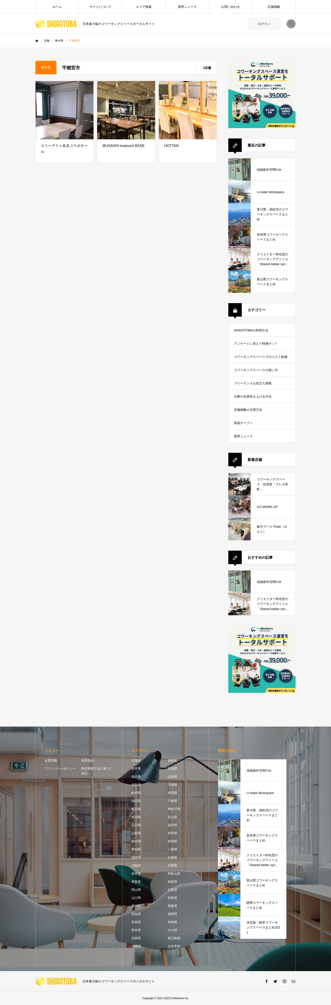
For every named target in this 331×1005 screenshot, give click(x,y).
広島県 (172, 889)
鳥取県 (136, 881)
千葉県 (172, 801)
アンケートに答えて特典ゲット (256, 343)
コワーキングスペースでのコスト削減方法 (260, 359)
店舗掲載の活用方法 (248, 410)
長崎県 (172, 922)
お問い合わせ (230, 7)
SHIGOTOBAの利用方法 (251, 330)
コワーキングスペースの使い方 (256, 370)
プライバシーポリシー (60, 768)
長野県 (172, 833)
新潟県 (136, 817)
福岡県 (172, 914)
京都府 (172, 857)
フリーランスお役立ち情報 (253, 383)
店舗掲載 (274, 7)
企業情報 (51, 760)
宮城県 (172, 768)
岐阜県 (136, 841)
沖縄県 (136, 946)
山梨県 (136, 833)
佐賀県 (136, 922)
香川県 (136, 906)
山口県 (136, 898)
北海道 (136, 760)
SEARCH (291, 23)
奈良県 (136, 873)
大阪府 (136, 865)
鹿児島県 (174, 938)
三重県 (172, 849)
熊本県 (136, 930)
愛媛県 (172, 906)
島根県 (172, 881)
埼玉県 (136, 801)
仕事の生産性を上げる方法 (253, 396)
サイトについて (100, 7)
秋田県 (136, 776)
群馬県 (172, 793)
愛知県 (136, 849)
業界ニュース (187, 7)
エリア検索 (144, 7)
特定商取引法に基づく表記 (97, 771)
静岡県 (172, 841)
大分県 (172, 930)
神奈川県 (174, 809)
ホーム (57, 7)
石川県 (136, 825)
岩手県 (136, 768)
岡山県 (136, 889)
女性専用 (174, 946)
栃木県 (136, 793)
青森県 (172, 760)
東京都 (136, 809)
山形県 (172, 776)
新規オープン (243, 423)
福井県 (172, 825)
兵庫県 (172, 865)
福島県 (136, 784)
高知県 (136, 914)
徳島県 (172, 898)
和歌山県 (174, 873)
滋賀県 (136, 857)
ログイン (264, 24)
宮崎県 (136, 938)
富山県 (172, 817)
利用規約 (87, 760)
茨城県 (172, 784)
